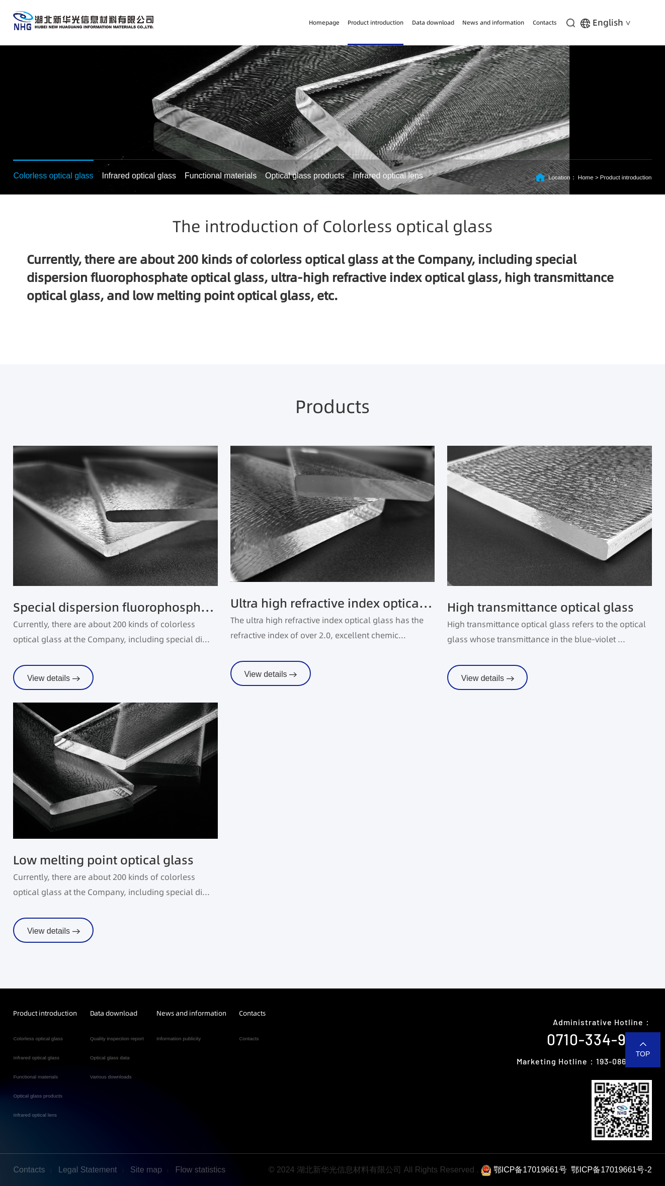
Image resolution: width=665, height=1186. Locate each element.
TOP (643, 1054)
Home (586, 177)
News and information (493, 23)
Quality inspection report (117, 1038)
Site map (146, 1169)
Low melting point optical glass (103, 860)
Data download (433, 23)
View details (53, 678)
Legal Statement (87, 1169)
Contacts (545, 23)
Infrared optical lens (388, 175)
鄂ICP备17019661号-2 (611, 1169)
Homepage (324, 23)
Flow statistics (201, 1169)
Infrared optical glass (139, 175)
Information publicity (178, 1038)
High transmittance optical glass (540, 607)
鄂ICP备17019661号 (523, 1169)
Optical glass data (110, 1057)
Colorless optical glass (53, 175)
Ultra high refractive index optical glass (332, 603)
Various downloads (111, 1076)
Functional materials (221, 175)
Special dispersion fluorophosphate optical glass (115, 607)
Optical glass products (304, 175)
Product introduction (375, 23)
